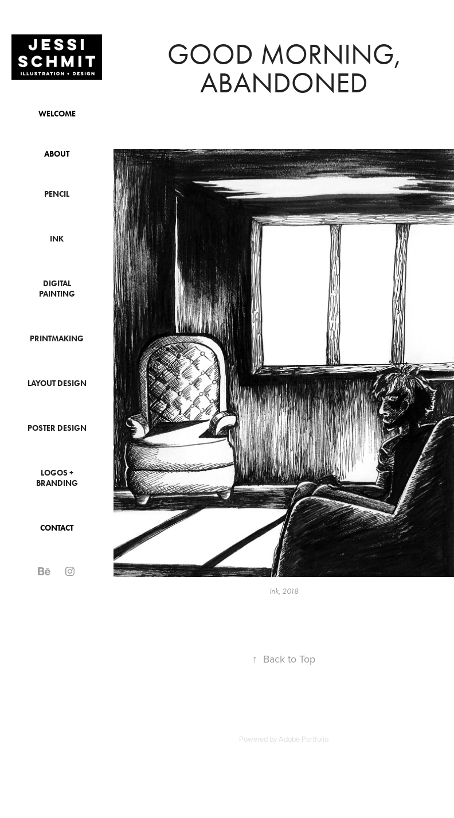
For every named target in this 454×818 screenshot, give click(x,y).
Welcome (57, 114)
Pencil (56, 194)
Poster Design (57, 428)
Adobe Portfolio (303, 739)
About (56, 154)
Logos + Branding (57, 478)
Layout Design (57, 383)
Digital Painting (57, 289)
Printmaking (57, 339)
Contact (56, 528)
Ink (57, 239)
